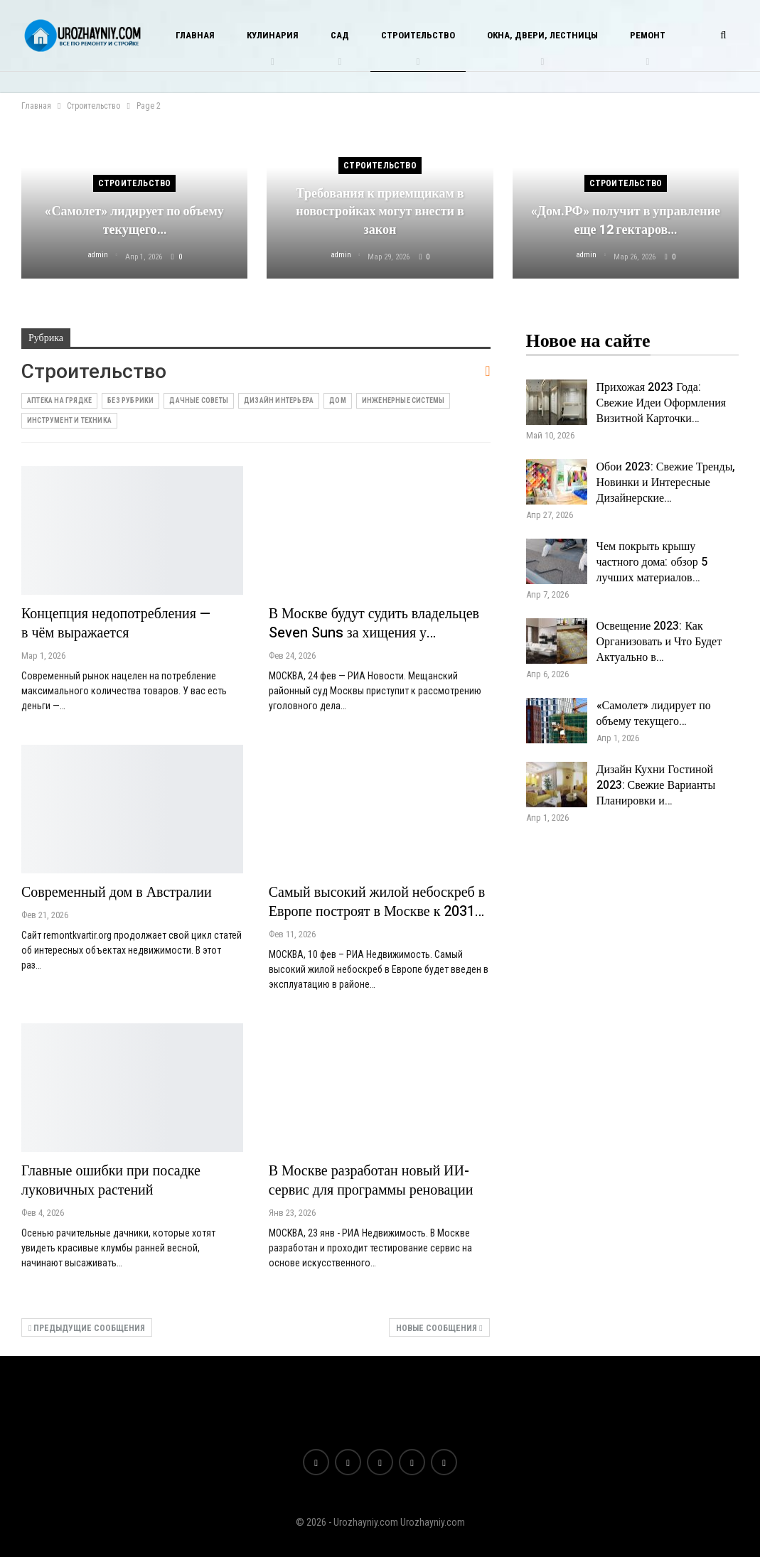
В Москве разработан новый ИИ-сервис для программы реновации (371, 1180)
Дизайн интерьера (279, 400)
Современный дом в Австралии (116, 892)
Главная (195, 35)
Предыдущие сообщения (86, 1328)
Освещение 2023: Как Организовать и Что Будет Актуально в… (659, 642)
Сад (340, 35)
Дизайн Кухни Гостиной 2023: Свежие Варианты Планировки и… (656, 785)
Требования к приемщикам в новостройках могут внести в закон (380, 211)
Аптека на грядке (59, 400)
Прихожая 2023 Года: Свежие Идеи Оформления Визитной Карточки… (661, 403)
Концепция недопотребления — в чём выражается (115, 623)
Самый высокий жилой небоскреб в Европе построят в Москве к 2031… (377, 902)
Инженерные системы (403, 400)
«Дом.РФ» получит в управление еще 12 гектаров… (625, 220)
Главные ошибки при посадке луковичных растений (110, 1180)
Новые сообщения (439, 1328)
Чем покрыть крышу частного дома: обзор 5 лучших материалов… (651, 562)
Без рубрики (130, 400)
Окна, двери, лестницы (542, 35)
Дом (337, 400)
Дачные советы (198, 400)
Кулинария (273, 35)
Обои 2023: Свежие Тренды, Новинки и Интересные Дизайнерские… (666, 482)
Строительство (418, 35)
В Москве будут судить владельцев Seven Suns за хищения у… (374, 623)
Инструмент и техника (69, 420)
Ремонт (647, 35)
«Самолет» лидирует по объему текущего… (134, 220)
